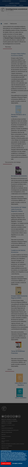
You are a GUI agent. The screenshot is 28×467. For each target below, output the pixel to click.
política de (21, 461)
